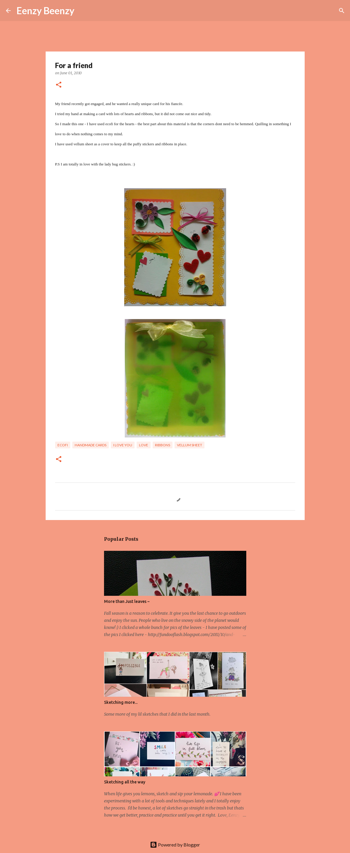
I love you (122, 445)
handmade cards (90, 445)
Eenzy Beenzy (45, 10)
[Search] (82, 11)
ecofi (62, 445)
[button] (58, 85)
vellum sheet (189, 445)
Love (143, 445)
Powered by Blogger (175, 844)
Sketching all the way (124, 782)
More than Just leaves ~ (127, 601)
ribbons (162, 445)
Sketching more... (121, 702)
